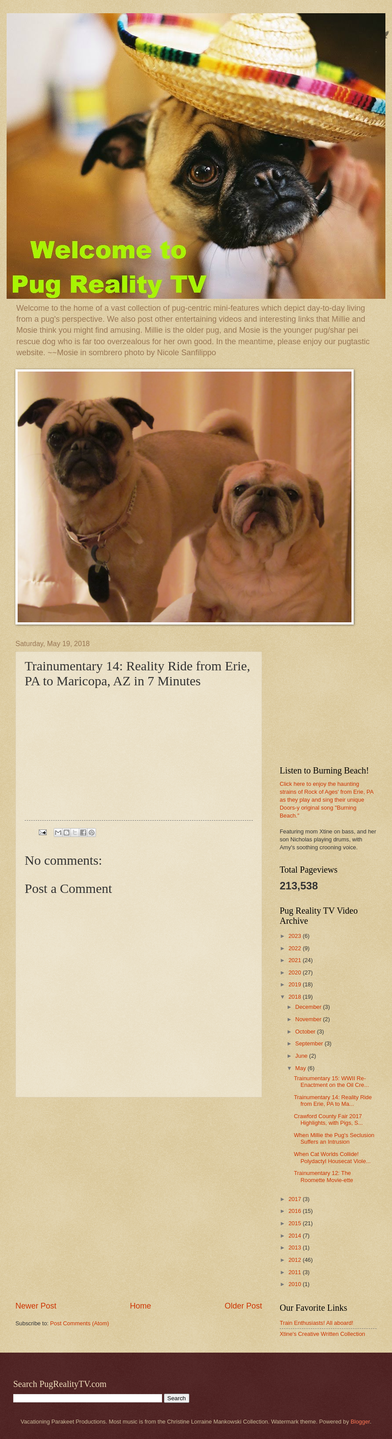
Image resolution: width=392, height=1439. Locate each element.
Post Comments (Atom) (79, 1323)
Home (140, 1305)
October (306, 1031)
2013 (295, 1247)
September (310, 1043)
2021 (295, 960)
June (302, 1055)
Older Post (243, 1305)
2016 (295, 1211)
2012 (295, 1260)
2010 (295, 1284)
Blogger (360, 1421)
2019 (295, 984)
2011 (295, 1272)
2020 (295, 972)
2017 (295, 1199)
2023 (295, 936)
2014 (295, 1235)
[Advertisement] (97, 1199)
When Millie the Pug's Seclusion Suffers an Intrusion (334, 1138)
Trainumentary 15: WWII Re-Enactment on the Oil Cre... (331, 1081)
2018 (295, 996)
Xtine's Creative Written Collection (322, 1334)
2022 (295, 948)
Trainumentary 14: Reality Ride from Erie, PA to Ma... (333, 1100)
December (309, 1007)
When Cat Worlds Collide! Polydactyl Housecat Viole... (332, 1157)
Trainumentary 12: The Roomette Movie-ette (323, 1176)
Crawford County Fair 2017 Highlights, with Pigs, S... (328, 1119)
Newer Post (35, 1305)
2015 (295, 1223)
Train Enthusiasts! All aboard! (316, 1323)
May (301, 1068)
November (309, 1019)
